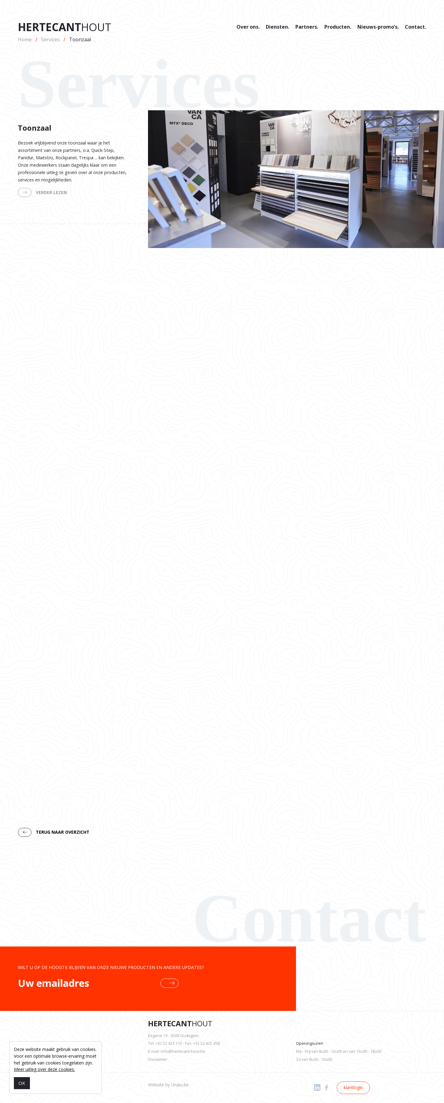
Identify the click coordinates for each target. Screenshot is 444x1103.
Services (50, 39)
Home (25, 39)
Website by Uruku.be (168, 1085)
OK (21, 1083)
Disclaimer (157, 1059)
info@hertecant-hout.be (183, 1051)
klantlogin (353, 1087)
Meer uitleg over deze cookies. (44, 1069)
